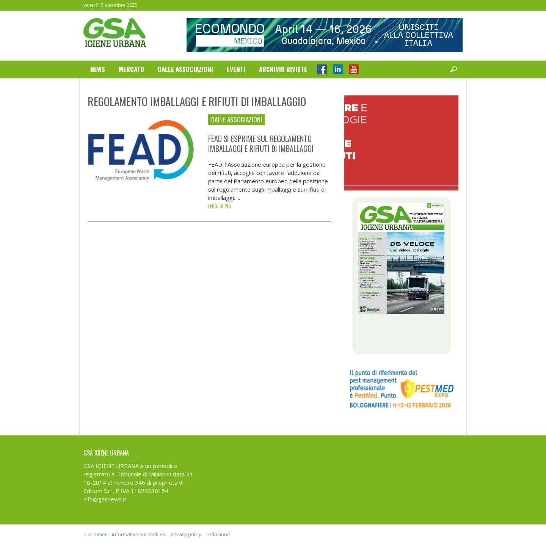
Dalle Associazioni (185, 69)
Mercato (131, 69)
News (97, 69)
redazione (218, 534)
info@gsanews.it (104, 499)
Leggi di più (219, 206)
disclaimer (95, 534)
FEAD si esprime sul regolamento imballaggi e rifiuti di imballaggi (261, 143)
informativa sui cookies (138, 534)
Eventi (236, 69)
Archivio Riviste (283, 69)
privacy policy (185, 534)
